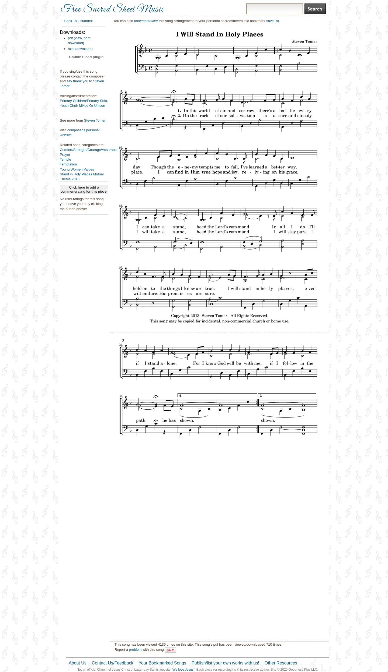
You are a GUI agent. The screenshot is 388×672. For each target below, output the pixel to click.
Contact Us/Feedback (112, 663)
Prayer (65, 155)
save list (272, 21)
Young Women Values (77, 169)
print (87, 38)
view (78, 38)
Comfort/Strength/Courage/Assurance (89, 150)
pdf (70, 38)
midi (71, 49)
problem (135, 650)
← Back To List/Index (76, 21)
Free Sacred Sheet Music (112, 9)
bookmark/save (146, 21)
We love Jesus (182, 669)
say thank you (77, 81)
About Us (77, 663)
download (75, 43)
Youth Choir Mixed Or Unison (82, 106)
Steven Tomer (94, 120)
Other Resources (281, 663)
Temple (65, 159)
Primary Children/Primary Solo (83, 101)
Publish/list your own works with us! (225, 663)
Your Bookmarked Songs (162, 663)
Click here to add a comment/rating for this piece (84, 189)
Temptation (68, 164)
